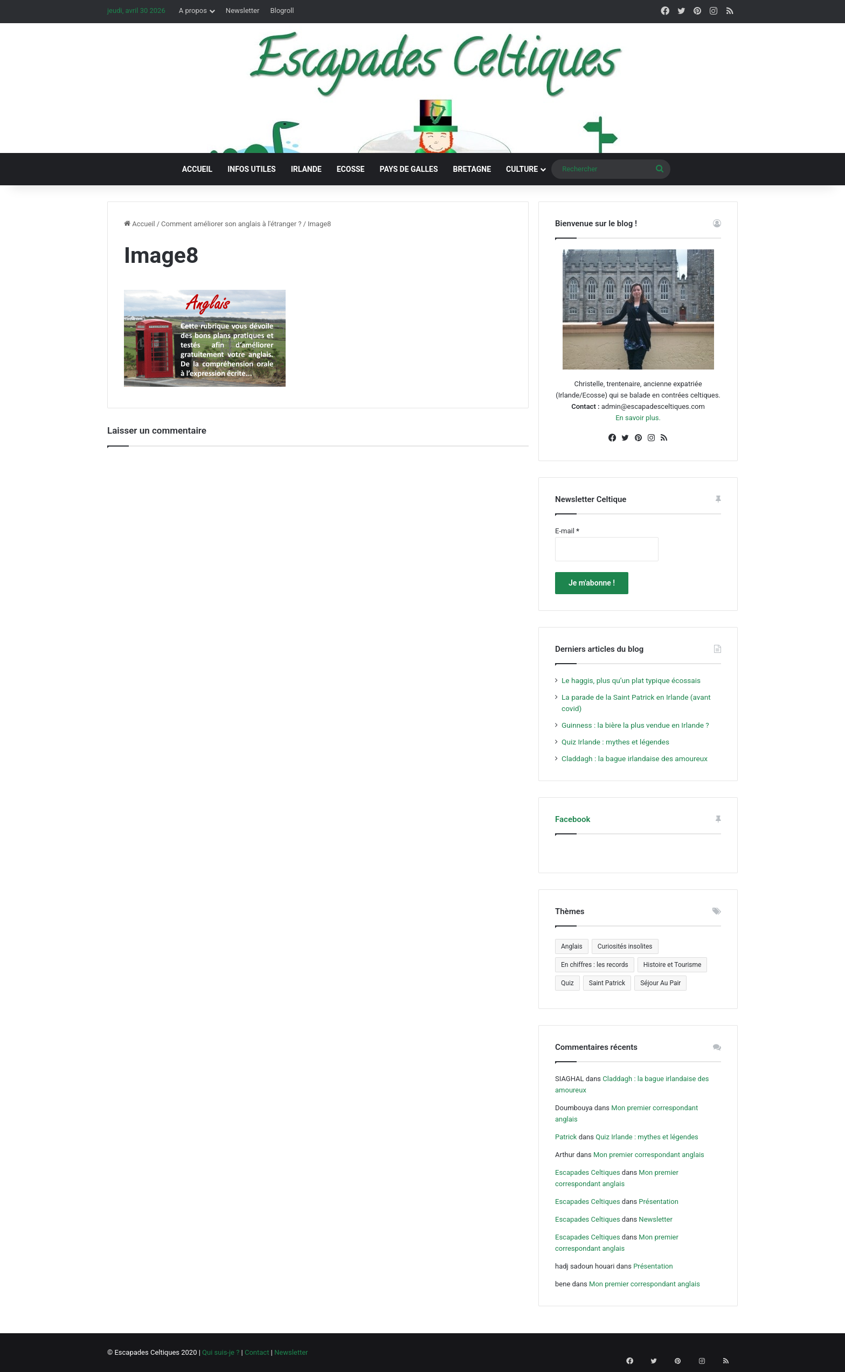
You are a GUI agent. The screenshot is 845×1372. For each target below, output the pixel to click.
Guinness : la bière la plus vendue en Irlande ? (635, 725)
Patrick (566, 1137)
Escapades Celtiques (587, 1172)
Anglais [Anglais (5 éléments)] (572, 946)
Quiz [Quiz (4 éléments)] (567, 983)
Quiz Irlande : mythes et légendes (615, 741)
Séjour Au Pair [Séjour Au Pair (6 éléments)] (660, 983)
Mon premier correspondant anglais (648, 1155)
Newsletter (243, 10)
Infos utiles (251, 169)
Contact (257, 1352)
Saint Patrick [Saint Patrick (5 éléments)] (607, 983)
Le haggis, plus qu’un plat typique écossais (631, 680)
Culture (522, 169)
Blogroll (282, 10)
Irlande (306, 169)
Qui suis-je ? (220, 1352)
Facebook (572, 819)
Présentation (658, 1201)
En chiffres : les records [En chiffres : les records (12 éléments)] (594, 965)
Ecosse (351, 169)
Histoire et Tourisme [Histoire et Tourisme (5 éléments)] (672, 965)
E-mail (567, 531)
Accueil (197, 169)
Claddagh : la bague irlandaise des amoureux (635, 758)
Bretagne (472, 169)
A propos (193, 10)
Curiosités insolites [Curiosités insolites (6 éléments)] (625, 946)
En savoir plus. (638, 418)
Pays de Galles (409, 169)
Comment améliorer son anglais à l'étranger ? (231, 224)
